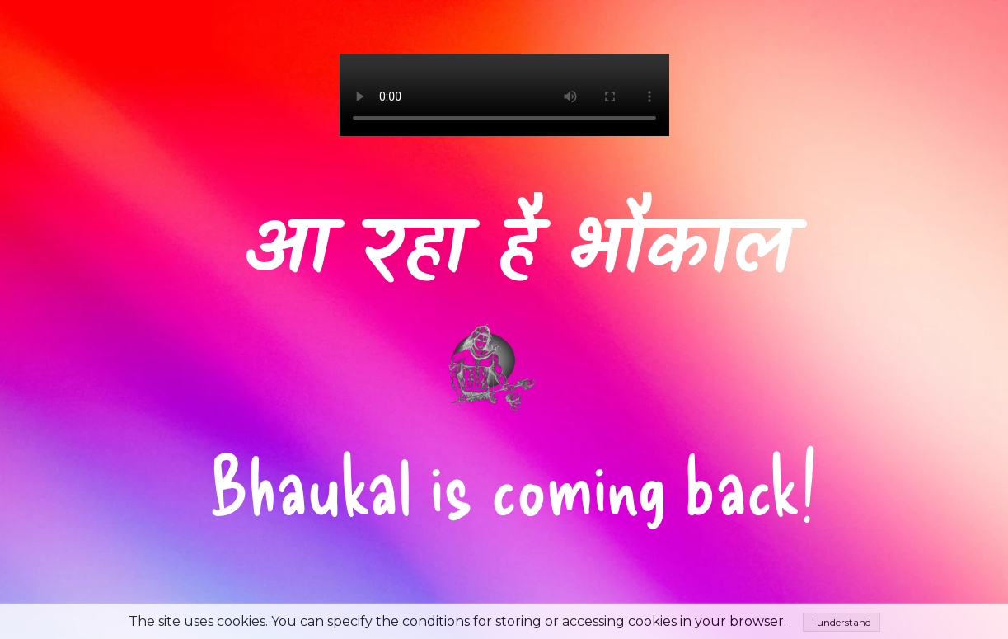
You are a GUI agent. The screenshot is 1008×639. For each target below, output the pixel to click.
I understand (841, 622)
